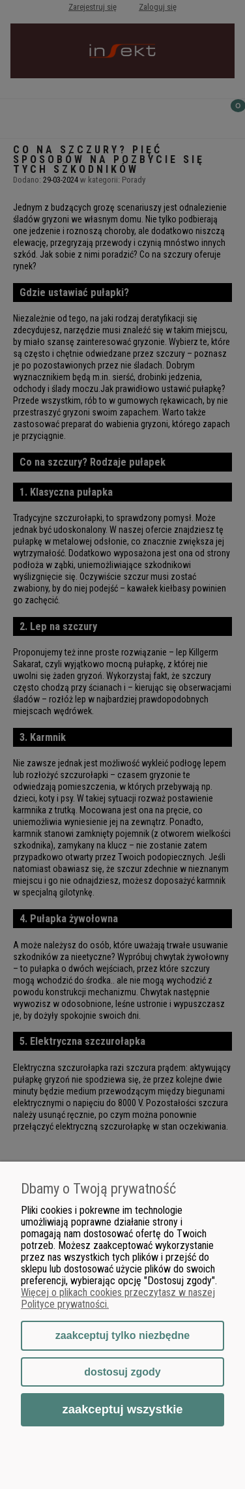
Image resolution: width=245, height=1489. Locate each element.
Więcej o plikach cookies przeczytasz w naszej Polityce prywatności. (118, 1298)
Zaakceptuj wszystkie (122, 1409)
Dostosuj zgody (122, 1371)
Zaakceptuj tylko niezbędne (122, 1335)
